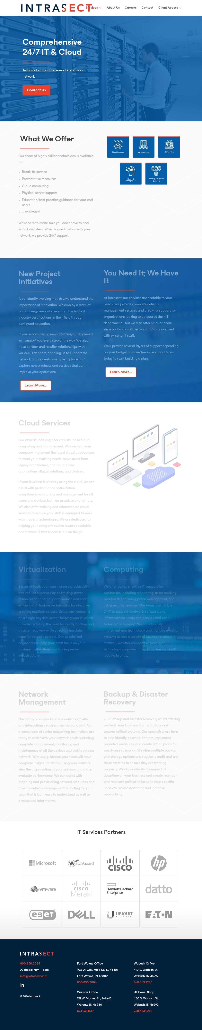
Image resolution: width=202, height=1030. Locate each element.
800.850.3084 (87, 982)
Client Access (168, 7)
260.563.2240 (143, 982)
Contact (147, 7)
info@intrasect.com (33, 976)
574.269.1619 (85, 1011)
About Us (113, 7)
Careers (130, 7)
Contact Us (36, 90)
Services (92, 7)
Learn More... (36, 385)
